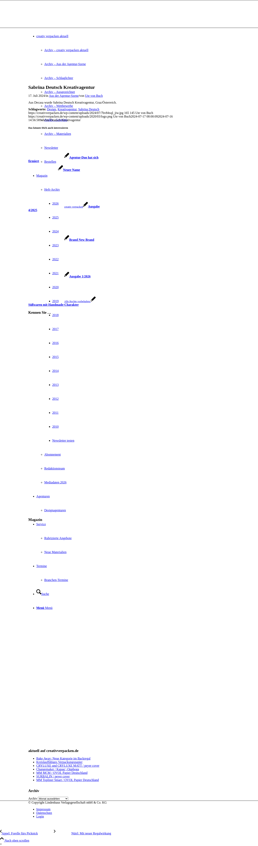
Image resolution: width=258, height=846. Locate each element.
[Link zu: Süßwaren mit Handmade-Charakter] (62, 302)
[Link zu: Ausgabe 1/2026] (59, 276)
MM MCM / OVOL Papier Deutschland (62, 772)
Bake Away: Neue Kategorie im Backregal (63, 758)
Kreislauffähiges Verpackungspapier (59, 762)
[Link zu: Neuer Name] (54, 170)
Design (51, 109)
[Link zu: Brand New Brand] (61, 239)
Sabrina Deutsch (88, 109)
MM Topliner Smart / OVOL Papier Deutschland (67, 780)
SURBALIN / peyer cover (53, 776)
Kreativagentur (67, 109)
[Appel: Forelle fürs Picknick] (27, 833)
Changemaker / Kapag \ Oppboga (57, 769)
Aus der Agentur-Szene (64, 95)
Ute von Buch (94, 95)
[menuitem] (133, 809)
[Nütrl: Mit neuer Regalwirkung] (82, 833)
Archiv (32, 798)
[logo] (58, 19)
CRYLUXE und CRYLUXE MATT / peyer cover (67, 765)
